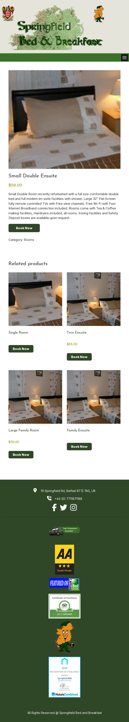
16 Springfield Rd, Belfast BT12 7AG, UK (68, 491)
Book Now (24, 228)
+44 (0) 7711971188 (64, 498)
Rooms (29, 240)
